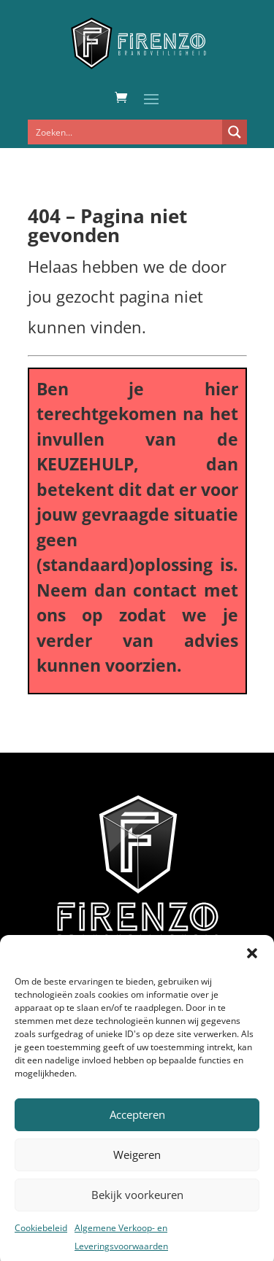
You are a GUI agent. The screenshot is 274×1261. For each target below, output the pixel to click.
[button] (252, 963)
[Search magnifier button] (234, 132)
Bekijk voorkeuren (137, 1205)
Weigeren (137, 1165)
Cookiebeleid (41, 1238)
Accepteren (137, 1125)
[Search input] (126, 132)
